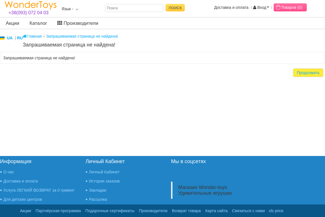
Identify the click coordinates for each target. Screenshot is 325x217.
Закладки (97, 190)
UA (10, 38)
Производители (77, 23)
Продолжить (308, 72)
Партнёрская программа (58, 210)
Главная (32, 36)
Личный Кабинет (104, 172)
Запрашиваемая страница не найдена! (82, 36)
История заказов (104, 181)
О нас (8, 172)
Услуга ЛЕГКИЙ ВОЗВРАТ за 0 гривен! (38, 190)
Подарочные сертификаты (110, 210)
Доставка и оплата (231, 7)
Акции (12, 23)
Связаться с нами (248, 210)
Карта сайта (216, 210)
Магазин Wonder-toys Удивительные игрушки (205, 190)
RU (20, 38)
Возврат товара (186, 210)
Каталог (38, 23)
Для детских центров (22, 199)
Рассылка (98, 199)
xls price (276, 210)
